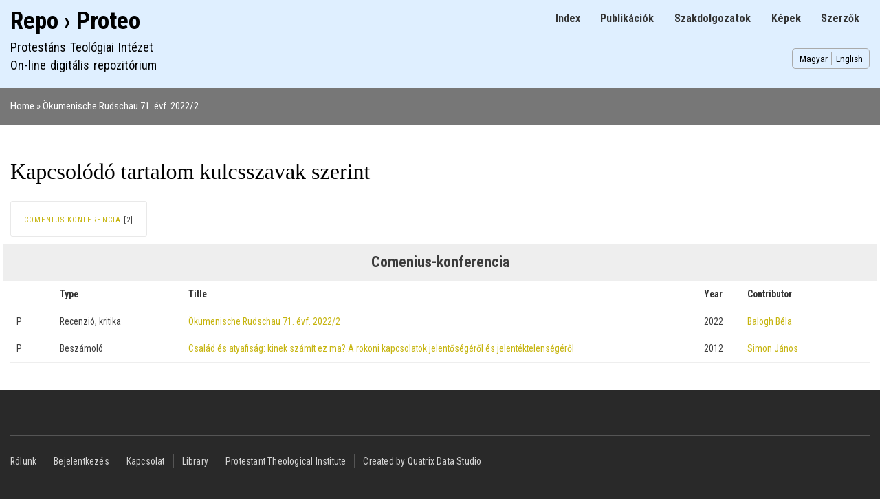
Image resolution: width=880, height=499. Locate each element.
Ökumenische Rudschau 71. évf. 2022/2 (121, 106)
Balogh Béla (769, 321)
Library (195, 461)
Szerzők (840, 18)
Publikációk (627, 18)
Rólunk (23, 461)
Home (22, 106)
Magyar (814, 58)
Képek (786, 18)
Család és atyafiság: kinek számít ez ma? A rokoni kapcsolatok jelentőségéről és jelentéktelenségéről (381, 348)
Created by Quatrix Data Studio (422, 461)
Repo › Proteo (75, 21)
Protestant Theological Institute (286, 461)
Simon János (772, 348)
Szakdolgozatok (712, 18)
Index (568, 18)
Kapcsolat (145, 461)
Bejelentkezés (81, 461)
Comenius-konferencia (72, 219)
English (849, 58)
